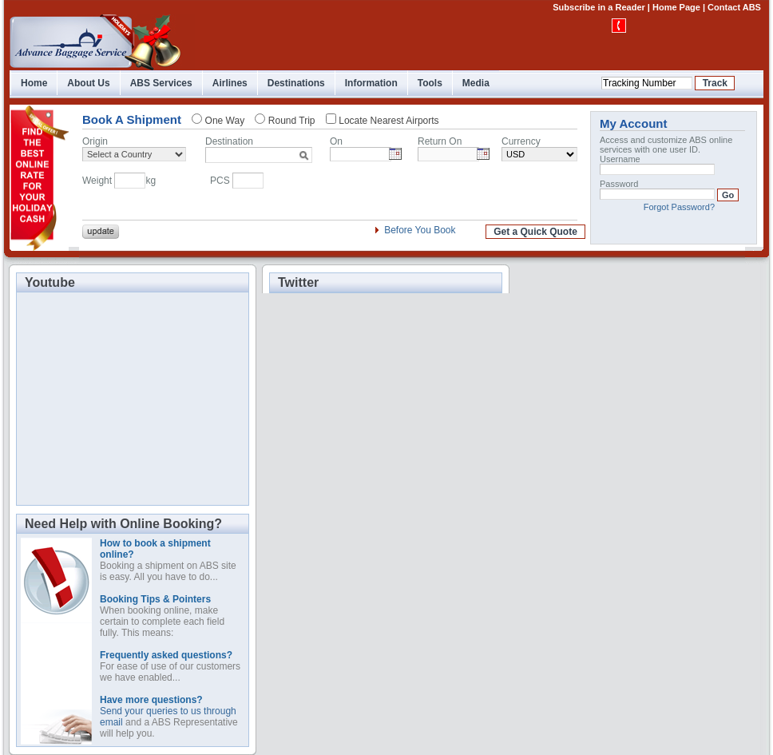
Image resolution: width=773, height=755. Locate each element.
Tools (430, 83)
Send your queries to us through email (168, 711)
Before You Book (419, 230)
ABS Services (161, 83)
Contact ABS (734, 7)
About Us (88, 83)
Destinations (296, 83)
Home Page (676, 7)
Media (476, 83)
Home (34, 83)
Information (371, 83)
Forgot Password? (679, 207)
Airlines (230, 83)
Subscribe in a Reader (599, 7)
